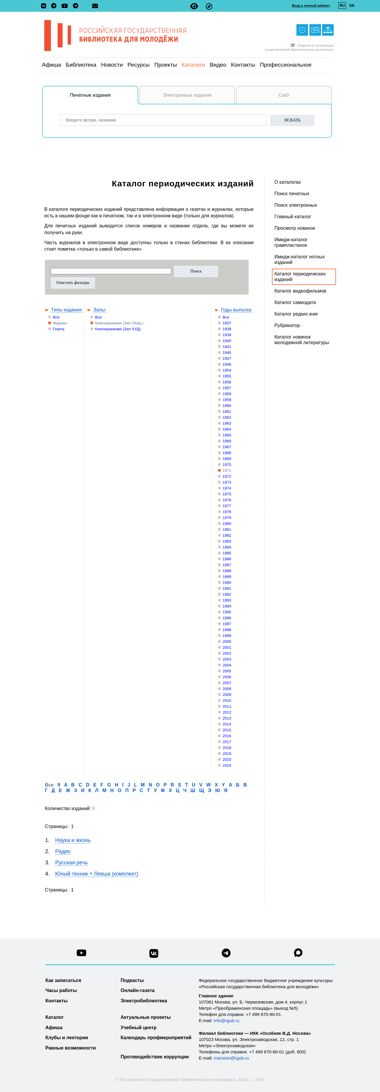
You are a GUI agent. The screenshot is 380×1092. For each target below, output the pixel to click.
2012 (227, 712)
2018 (227, 747)
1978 (227, 512)
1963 (227, 423)
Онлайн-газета (138, 990)
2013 (227, 718)
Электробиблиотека (144, 1000)
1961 (227, 411)
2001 (227, 647)
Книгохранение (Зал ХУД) (118, 329)
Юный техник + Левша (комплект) (96, 874)
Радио (63, 851)
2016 (227, 736)
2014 (227, 724)
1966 (227, 441)
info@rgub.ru (226, 1020)
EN (351, 6)
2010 (227, 700)
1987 (227, 565)
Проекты (165, 65)
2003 (227, 659)
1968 (227, 453)
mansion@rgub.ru (231, 1057)
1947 (227, 358)
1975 (227, 494)
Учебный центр (138, 1027)
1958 (227, 394)
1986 (227, 559)
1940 (227, 341)
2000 (227, 641)
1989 (227, 576)
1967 (227, 447)
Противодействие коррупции (155, 1056)
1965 (227, 435)
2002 (227, 653)
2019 (227, 753)
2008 (227, 689)
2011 (227, 706)
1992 (227, 594)
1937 (227, 323)
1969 (227, 458)
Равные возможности (70, 1047)
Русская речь (71, 863)
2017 (227, 742)
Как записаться (63, 980)
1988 (227, 571)
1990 (227, 582)
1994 (227, 606)
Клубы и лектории (66, 1037)
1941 (227, 346)
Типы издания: (67, 309)
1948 (227, 364)
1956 (227, 382)
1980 (227, 523)
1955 (227, 376)
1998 (227, 630)
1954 (227, 370)
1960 (227, 405)
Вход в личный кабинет (311, 5)
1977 (227, 506)
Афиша (51, 65)
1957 (227, 388)
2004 (227, 665)
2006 (227, 677)
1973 (227, 482)
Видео (218, 65)
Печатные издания (104, 98)
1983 (227, 541)
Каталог (54, 1017)
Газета (58, 329)
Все (56, 317)
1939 (227, 335)
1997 (227, 624)
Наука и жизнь (73, 840)
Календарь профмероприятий (156, 1037)
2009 (227, 694)
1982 (227, 535)
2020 (227, 759)
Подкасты (132, 980)
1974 (227, 488)
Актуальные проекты (146, 1017)
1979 (227, 517)
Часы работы (61, 990)
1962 (227, 417)
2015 (227, 730)
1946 (227, 352)
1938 (227, 329)
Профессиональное (285, 65)
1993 (227, 600)
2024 (227, 765)
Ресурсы (139, 65)
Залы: (99, 309)
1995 (227, 612)
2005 (227, 671)
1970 (227, 464)
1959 (227, 400)
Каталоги (193, 65)
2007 (227, 683)
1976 (227, 500)
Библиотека (81, 65)
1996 (227, 618)
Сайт (283, 95)
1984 (227, 547)
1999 (227, 635)
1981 (227, 529)
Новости (112, 65)
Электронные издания (187, 95)
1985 (227, 553)
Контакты (243, 65)
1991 (227, 588)
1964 (227, 429)
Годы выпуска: (236, 309)
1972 (227, 476)
